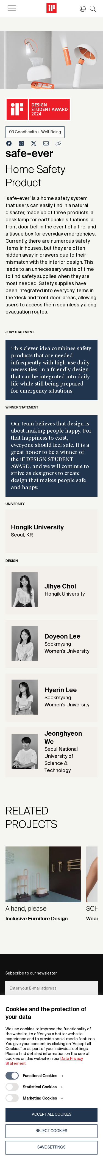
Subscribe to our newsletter (31, 973)
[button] (80, 9)
